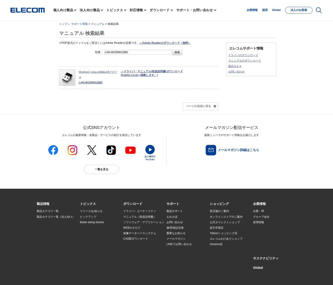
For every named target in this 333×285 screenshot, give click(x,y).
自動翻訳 (181, 276)
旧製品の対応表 (89, 255)
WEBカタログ (131, 227)
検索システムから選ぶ (93, 249)
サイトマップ (69, 276)
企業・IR (258, 211)
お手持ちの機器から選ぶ (95, 238)
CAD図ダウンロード (135, 238)
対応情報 (136, 10)
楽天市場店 (216, 227)
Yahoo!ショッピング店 (223, 233)
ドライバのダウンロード (243, 55)
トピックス (114, 10)
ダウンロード (160, 10)
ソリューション (46, 233)
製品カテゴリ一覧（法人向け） (56, 216)
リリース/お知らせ (91, 211)
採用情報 (258, 222)
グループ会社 (261, 216)
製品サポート (174, 211)
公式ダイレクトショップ (225, 222)
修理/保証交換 (175, 227)
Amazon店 (216, 244)
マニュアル (98, 24)
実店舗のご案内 (219, 211)
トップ (63, 24)
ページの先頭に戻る (198, 106)
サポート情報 (79, 24)
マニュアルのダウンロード (244, 60)
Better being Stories (92, 222)
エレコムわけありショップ (226, 238)
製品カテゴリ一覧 (48, 211)
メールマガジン (176, 238)
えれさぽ (171, 216)
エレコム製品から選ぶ (93, 244)
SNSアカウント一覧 (47, 276)
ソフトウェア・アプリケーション (143, 222)
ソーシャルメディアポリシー (139, 276)
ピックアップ (88, 216)
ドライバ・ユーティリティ (139, 211)
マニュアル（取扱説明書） (139, 216)
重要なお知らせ (176, 233)
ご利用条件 (86, 276)
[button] (88, 204)
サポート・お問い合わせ (194, 10)
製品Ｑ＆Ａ (235, 66)
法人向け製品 (90, 10)
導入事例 (42, 238)
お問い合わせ (236, 71)
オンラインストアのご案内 (226, 216)
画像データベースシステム (139, 233)
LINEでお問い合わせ (179, 244)
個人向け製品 (63, 10)
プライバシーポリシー (108, 276)
